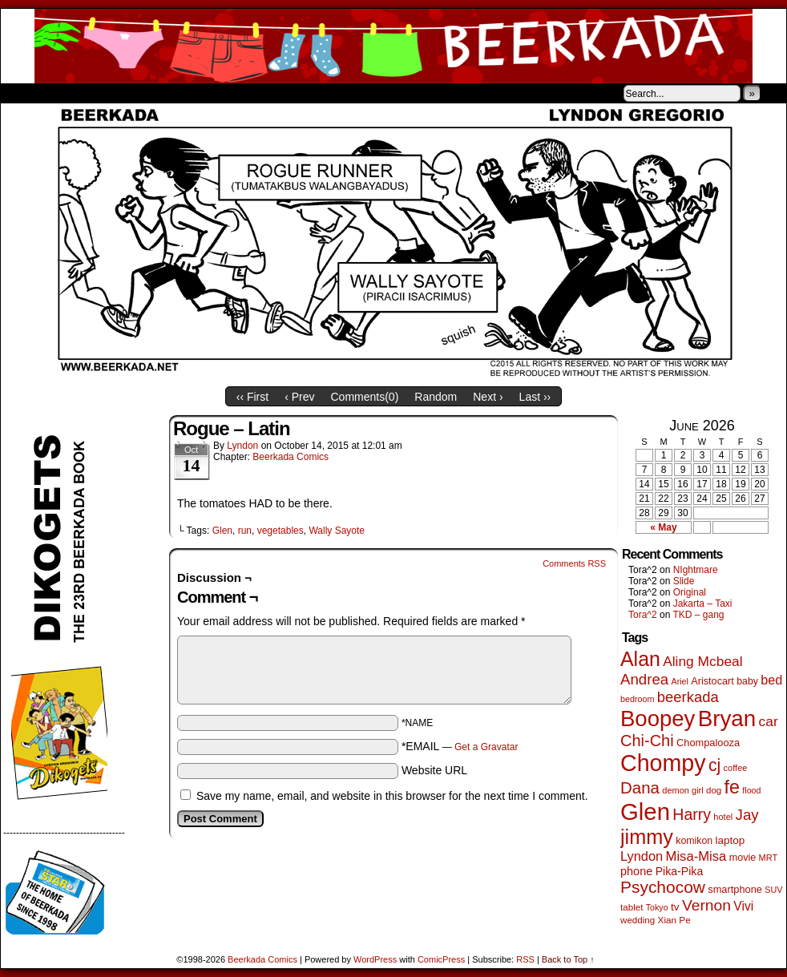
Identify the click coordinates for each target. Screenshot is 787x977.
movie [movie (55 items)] (743, 857)
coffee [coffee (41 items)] (736, 768)
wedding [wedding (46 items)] (637, 919)
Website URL (434, 770)
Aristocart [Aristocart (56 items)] (712, 681)
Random (435, 396)
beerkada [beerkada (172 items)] (688, 696)
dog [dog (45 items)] (713, 790)
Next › (487, 396)
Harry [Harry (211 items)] (691, 814)
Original (689, 592)
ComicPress (441, 959)
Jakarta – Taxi (703, 603)
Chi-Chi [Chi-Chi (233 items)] (647, 740)
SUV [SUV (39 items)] (773, 889)
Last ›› (535, 396)
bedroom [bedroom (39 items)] (637, 699)
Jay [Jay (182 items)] (747, 814)
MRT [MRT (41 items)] (768, 857)
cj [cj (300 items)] (714, 765)
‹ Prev (299, 396)
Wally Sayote (337, 530)
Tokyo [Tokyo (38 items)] (657, 907)
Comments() (365, 396)
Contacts (181, 93)
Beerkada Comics (393, 46)
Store (120, 93)
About (70, 93)
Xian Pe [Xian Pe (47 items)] (674, 919)
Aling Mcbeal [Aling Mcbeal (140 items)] (702, 661)
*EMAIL (460, 746)
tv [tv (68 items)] (675, 907)
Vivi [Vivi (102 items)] (743, 906)
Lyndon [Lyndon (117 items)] (641, 856)
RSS (525, 959)
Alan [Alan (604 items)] (640, 659)
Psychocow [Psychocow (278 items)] (662, 887)
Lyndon (242, 445)
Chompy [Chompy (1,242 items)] (663, 763)
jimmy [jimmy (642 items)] (646, 837)
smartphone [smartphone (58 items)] (735, 889)
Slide (684, 581)
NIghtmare (695, 569)
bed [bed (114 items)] (771, 679)
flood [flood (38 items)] (751, 790)
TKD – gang (698, 614)
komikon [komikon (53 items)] (694, 840)
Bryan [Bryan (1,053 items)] (727, 718)
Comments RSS (574, 563)
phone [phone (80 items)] (636, 871)
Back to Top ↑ (568, 959)
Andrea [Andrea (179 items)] (644, 679)
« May (663, 527)
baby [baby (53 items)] (747, 681)
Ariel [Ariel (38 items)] (680, 681)
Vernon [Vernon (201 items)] (706, 905)
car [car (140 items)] (768, 721)
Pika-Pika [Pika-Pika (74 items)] (680, 871)
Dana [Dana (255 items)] (640, 787)
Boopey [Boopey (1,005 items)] (657, 718)
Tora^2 (642, 614)
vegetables (280, 530)
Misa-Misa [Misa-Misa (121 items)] (696, 856)
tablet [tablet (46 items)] (631, 907)
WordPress (375, 959)
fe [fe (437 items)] (732, 787)
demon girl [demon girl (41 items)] (682, 790)
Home (23, 93)
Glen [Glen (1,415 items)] (645, 811)
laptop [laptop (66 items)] (730, 840)
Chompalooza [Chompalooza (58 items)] (708, 743)
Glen (222, 530)
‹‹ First (252, 396)
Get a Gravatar (486, 747)
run (245, 530)
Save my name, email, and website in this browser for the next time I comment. (392, 795)
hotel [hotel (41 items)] (723, 817)
